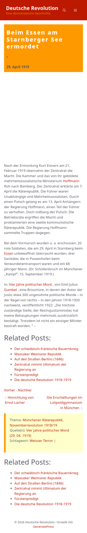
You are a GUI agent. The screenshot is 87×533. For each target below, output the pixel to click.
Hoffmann (71, 181)
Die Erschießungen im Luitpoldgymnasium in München (64, 402)
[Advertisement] (43, 117)
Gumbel (10, 289)
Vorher (9, 390)
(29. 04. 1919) (20, 435)
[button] (64, 10)
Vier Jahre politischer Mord (30, 284)
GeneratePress (43, 526)
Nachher (25, 390)
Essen (8, 253)
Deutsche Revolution (32, 7)
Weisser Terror (41, 440)
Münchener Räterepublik (43, 420)
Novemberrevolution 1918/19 (33, 425)
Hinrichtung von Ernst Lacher (19, 400)
